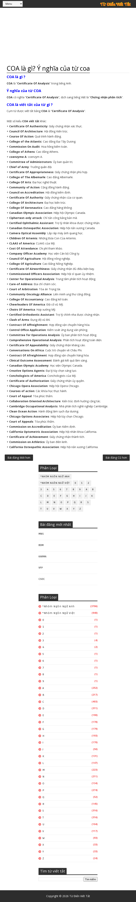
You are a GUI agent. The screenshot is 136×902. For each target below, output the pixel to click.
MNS (41, 533)
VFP (41, 567)
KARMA (42, 556)
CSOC (42, 579)
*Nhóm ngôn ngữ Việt (55, 483)
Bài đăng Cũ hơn (116, 457)
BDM (41, 545)
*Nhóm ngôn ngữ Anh (55, 476)
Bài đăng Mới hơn (18, 457)
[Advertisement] (68, 36)
